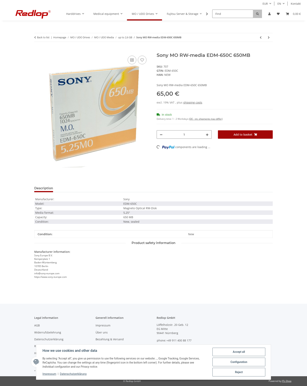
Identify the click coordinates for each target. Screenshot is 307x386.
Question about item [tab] (76, 188)
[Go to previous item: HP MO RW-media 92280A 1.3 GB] (261, 37)
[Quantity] (184, 134)
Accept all (239, 351)
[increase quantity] (207, 134)
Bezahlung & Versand (110, 339)
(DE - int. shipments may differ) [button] (206, 119)
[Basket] (293, 14)
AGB (37, 325)
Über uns (102, 332)
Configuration (238, 362)
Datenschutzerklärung (73, 373)
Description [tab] (43, 188)
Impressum (49, 373)
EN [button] (279, 3)
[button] (269, 14)
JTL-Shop (286, 381)
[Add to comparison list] (132, 60)
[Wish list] (278, 14)
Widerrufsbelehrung (47, 332)
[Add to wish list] (142, 60)
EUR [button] (265, 3)
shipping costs (192, 102)
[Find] (232, 14)
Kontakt (296, 3)
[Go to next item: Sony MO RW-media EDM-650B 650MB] (269, 37)
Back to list (43, 37)
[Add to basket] (37, 50)
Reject (239, 372)
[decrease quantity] (161, 134)
